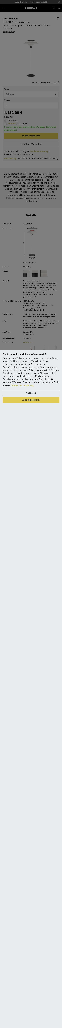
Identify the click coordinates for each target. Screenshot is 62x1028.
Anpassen (31, 392)
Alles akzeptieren (31, 399)
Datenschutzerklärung (22, 385)
